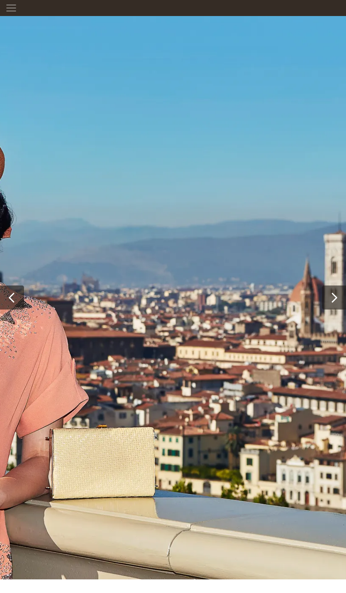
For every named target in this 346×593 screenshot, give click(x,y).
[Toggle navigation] (11, 8)
